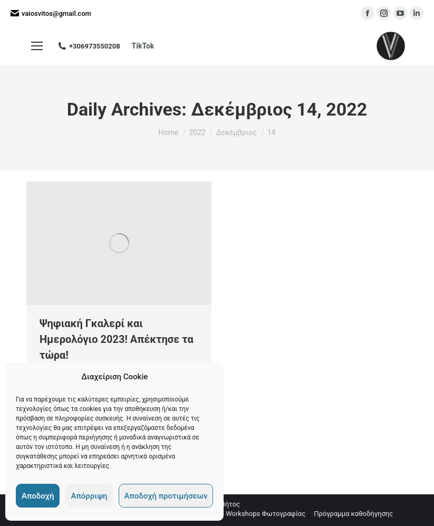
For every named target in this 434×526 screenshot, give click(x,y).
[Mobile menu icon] (36, 45)
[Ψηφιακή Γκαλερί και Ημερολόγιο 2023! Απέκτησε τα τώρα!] (118, 243)
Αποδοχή (38, 496)
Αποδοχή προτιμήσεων (166, 496)
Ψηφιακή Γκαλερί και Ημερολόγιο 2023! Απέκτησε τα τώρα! (117, 339)
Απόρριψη (89, 496)
